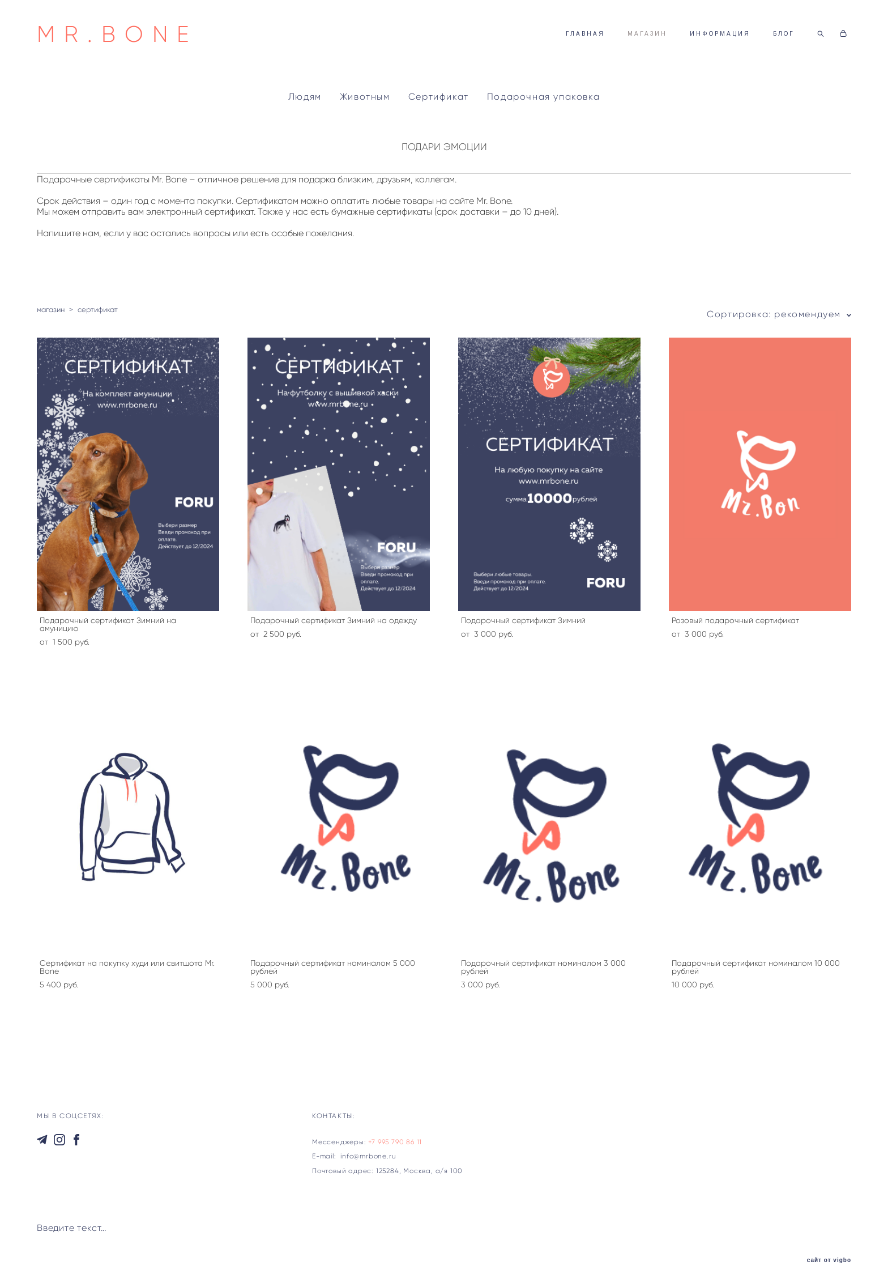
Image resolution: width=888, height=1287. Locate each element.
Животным (365, 96)
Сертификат (438, 96)
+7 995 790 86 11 (395, 1141)
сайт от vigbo (829, 1260)
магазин (51, 309)
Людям (305, 96)
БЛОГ (784, 34)
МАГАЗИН (647, 34)
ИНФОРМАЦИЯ (720, 34)
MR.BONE (117, 34)
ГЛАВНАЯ (585, 34)
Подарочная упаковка (543, 96)
